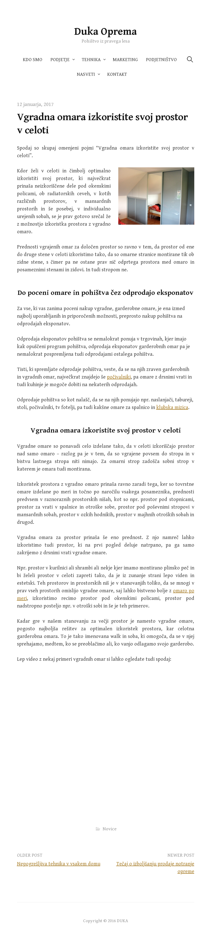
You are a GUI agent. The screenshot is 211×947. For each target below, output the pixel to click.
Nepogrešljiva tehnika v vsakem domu (58, 864)
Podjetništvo (161, 59)
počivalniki (119, 377)
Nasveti (86, 74)
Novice (110, 829)
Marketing (125, 59)
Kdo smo (32, 59)
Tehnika (91, 59)
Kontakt (117, 74)
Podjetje (60, 59)
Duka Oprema (105, 31)
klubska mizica (172, 407)
